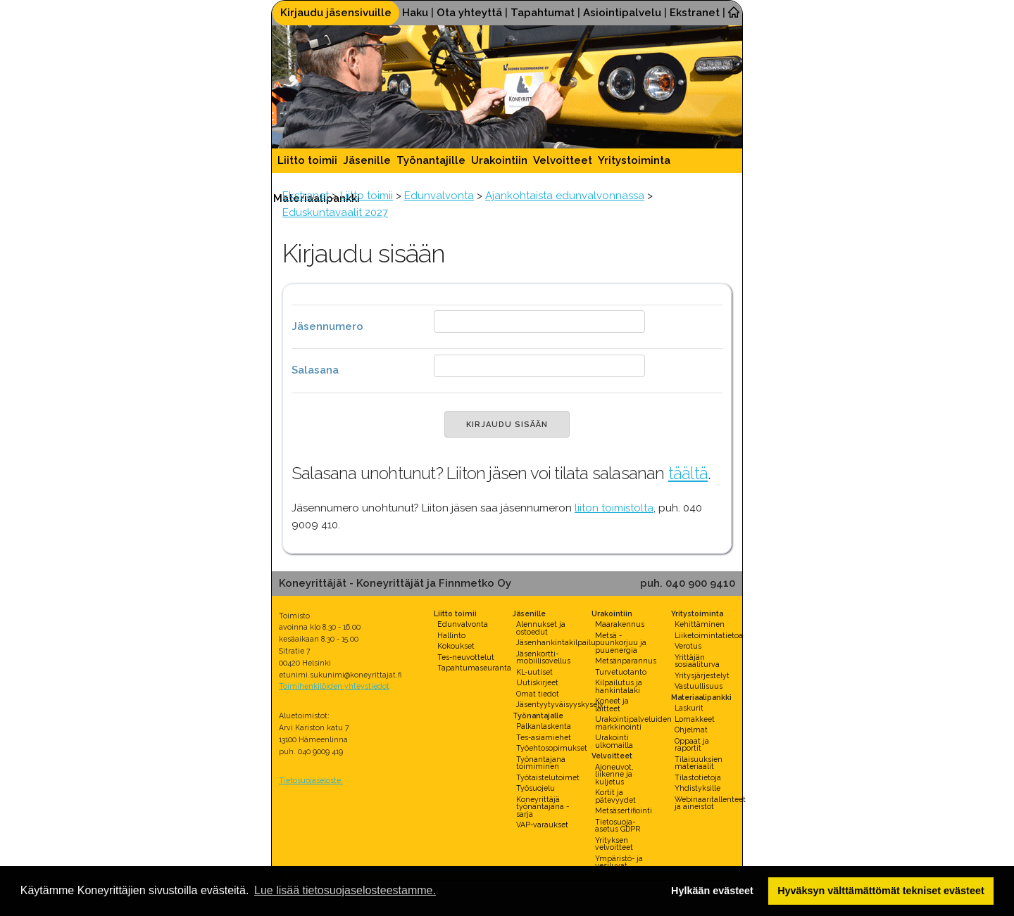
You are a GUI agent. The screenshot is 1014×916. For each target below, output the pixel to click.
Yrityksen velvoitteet (614, 844)
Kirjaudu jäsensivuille (336, 12)
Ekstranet (695, 12)
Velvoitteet (562, 160)
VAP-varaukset (542, 824)
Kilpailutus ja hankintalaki (618, 686)
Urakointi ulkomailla (614, 741)
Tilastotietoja (698, 777)
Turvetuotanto (620, 672)
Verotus (688, 646)
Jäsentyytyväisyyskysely (559, 704)
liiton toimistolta (614, 508)
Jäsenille (367, 160)
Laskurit (689, 708)
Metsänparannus (625, 660)
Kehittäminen (700, 624)
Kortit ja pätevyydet (615, 796)
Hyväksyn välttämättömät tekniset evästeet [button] (880, 890)
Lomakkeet (695, 719)
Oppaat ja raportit (692, 745)
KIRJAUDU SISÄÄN (507, 424)
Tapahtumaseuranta (474, 667)
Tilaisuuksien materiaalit (698, 763)
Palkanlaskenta (543, 726)
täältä (688, 473)
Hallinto (451, 635)
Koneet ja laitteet (612, 704)
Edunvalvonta (439, 195)
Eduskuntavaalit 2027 (335, 212)
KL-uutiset (534, 672)
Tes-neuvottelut (465, 657)
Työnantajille (430, 160)
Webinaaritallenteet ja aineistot (710, 803)
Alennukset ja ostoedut (540, 628)
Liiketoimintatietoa (709, 635)
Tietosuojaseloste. (311, 780)
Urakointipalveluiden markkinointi (633, 723)
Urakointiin (499, 160)
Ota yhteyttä (469, 12)
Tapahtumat (543, 12)
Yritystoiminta (634, 160)
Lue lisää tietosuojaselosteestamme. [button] (345, 890)
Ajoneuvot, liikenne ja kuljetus (614, 774)
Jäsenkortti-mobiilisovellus (543, 657)
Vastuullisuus (698, 686)
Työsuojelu (535, 788)
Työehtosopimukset (551, 748)
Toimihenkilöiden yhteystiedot (334, 686)
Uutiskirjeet (537, 682)
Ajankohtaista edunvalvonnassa (564, 195)
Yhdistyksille (697, 788)
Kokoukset (456, 646)
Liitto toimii (307, 160)
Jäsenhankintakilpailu (556, 642)
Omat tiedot (537, 693)
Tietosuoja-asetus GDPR (617, 826)
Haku (415, 12)
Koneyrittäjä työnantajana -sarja (542, 806)
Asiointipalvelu (622, 12)
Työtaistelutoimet (548, 777)
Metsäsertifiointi (623, 810)
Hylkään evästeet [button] (712, 890)
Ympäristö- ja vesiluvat (619, 862)
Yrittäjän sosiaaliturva (697, 661)
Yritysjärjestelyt (702, 675)
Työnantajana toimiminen (540, 763)
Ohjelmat (691, 729)
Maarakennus (619, 624)
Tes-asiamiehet (543, 737)
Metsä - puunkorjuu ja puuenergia (620, 642)
